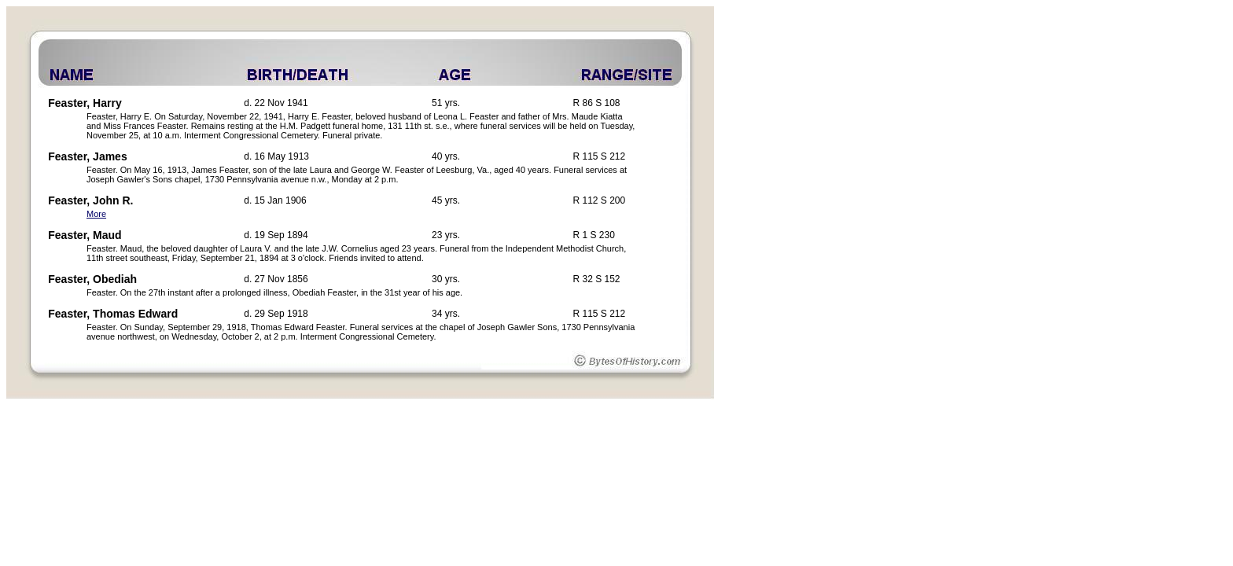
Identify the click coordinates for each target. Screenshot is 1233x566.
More (96, 214)
